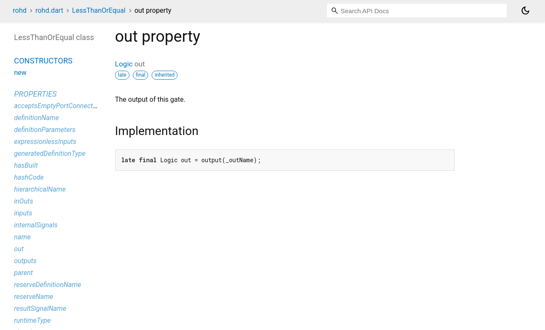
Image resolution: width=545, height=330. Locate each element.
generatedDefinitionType (50, 153)
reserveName (33, 297)
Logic (123, 64)
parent (23, 273)
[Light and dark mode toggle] (525, 10)
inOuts (23, 201)
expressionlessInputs (45, 142)
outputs (25, 261)
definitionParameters (44, 130)
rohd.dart (49, 10)
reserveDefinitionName (47, 285)
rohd (19, 10)
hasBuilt (26, 165)
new (20, 73)
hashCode (28, 177)
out (18, 249)
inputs (23, 213)
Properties (35, 93)
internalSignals (35, 225)
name (22, 237)
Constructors (43, 60)
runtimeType (32, 320)
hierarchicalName (40, 189)
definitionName (36, 118)
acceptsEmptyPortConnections (59, 106)
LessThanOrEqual (98, 10)
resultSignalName (40, 308)
